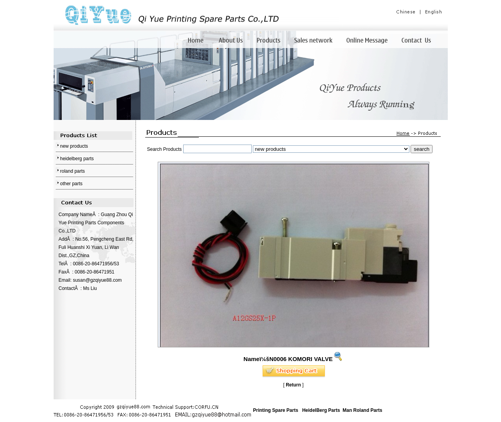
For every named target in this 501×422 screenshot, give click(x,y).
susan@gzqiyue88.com (97, 280)
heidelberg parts (77, 158)
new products (74, 146)
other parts (71, 183)
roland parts (72, 171)
